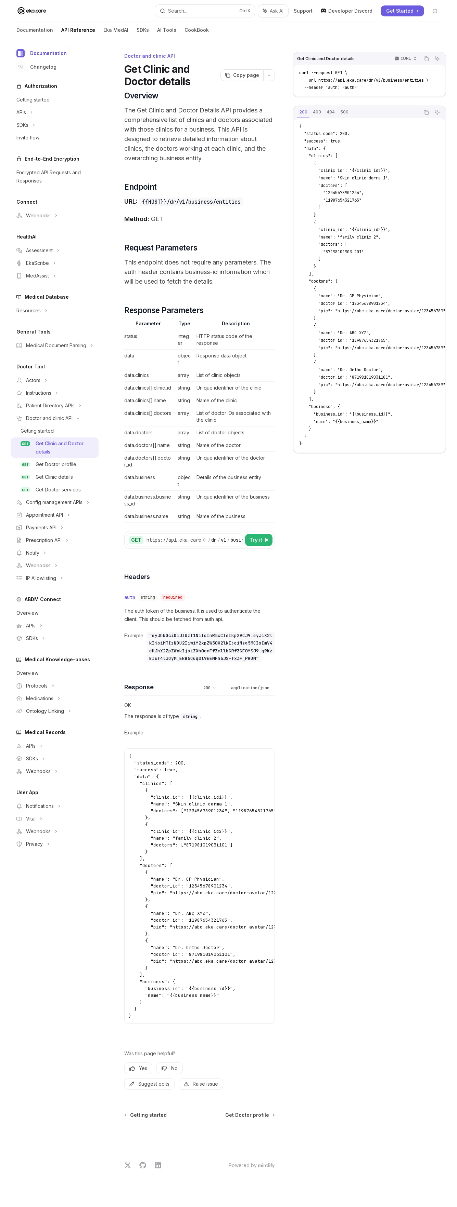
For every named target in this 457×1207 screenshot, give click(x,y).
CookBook (197, 32)
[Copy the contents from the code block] (426, 58)
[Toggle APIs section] (55, 112)
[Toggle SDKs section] (55, 125)
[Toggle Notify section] (55, 553)
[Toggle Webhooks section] (55, 215)
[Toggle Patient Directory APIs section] (55, 405)
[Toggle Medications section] (55, 698)
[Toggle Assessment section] (55, 250)
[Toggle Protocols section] (55, 686)
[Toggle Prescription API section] (55, 540)
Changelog (36, 67)
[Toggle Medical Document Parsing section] (55, 345)
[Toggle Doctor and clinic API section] (55, 418)
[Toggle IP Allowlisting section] (55, 578)
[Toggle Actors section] (55, 380)
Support (303, 11)
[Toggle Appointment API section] (55, 515)
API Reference (78, 32)
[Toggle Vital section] (55, 819)
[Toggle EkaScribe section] (55, 263)
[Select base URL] (176, 540)
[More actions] (269, 75)
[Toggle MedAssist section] (55, 276)
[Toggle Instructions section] (55, 393)
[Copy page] (241, 75)
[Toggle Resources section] (55, 310)
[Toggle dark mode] (435, 10)
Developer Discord (346, 11)
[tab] (303, 112)
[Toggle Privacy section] (55, 844)
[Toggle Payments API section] (55, 527)
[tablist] (356, 112)
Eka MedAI (115, 32)
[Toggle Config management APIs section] (55, 502)
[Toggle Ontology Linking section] (55, 711)
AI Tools (166, 32)
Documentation (34, 32)
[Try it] (258, 540)
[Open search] (205, 11)
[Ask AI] (437, 58)
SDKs (143, 32)
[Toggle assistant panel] (273, 11)
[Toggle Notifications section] (55, 806)
